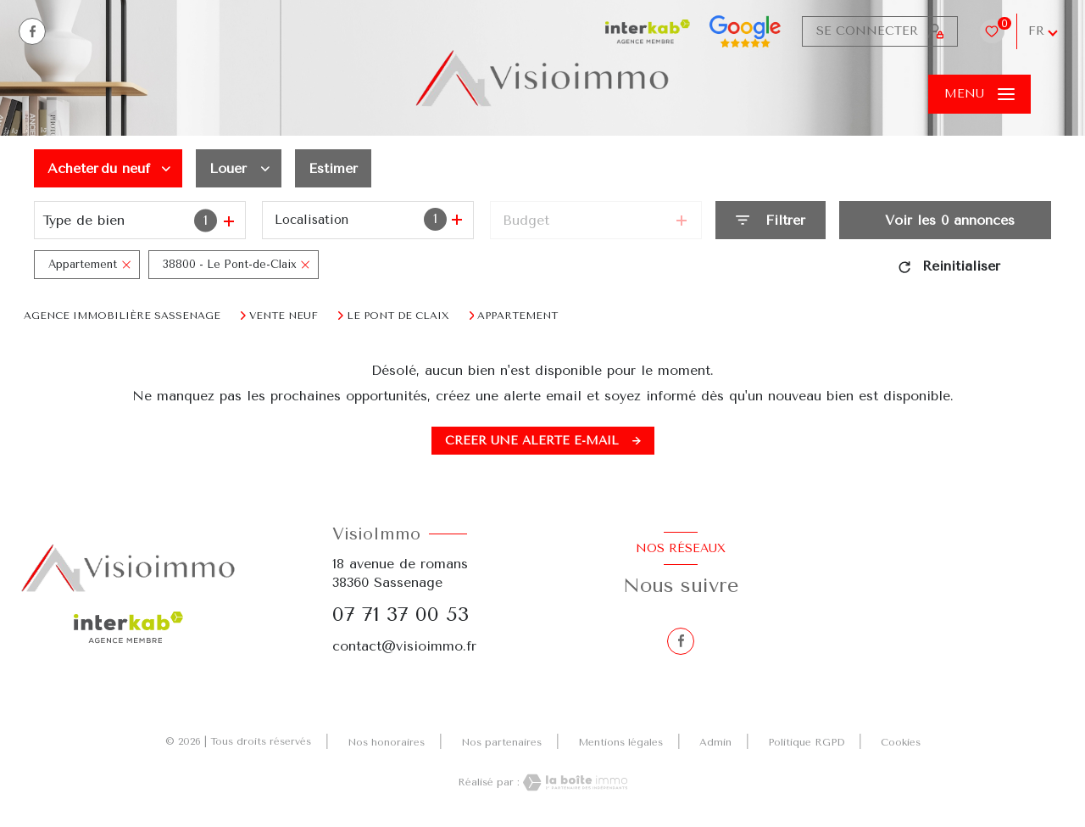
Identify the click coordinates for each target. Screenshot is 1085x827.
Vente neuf (283, 315)
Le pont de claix (398, 315)
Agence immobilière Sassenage (122, 315)
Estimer (333, 168)
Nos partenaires (501, 742)
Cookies (901, 742)
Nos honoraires (386, 742)
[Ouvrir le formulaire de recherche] (770, 220)
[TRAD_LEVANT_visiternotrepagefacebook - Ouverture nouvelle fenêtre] (32, 31)
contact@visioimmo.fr (404, 646)
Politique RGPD (806, 742)
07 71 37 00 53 (400, 614)
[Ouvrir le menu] (979, 94)
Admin (715, 742)
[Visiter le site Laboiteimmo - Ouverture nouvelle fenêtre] (574, 782)
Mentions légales (620, 742)
